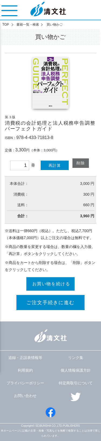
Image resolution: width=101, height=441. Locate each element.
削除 (80, 163)
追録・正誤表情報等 (25, 357)
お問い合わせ (25, 395)
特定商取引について (76, 383)
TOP (5, 24)
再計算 (54, 165)
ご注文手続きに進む (50, 302)
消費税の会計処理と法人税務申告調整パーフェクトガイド (50, 126)
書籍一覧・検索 (27, 24)
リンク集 (75, 357)
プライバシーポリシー (25, 383)
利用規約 (25, 370)
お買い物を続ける (51, 283)
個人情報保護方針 (76, 370)
